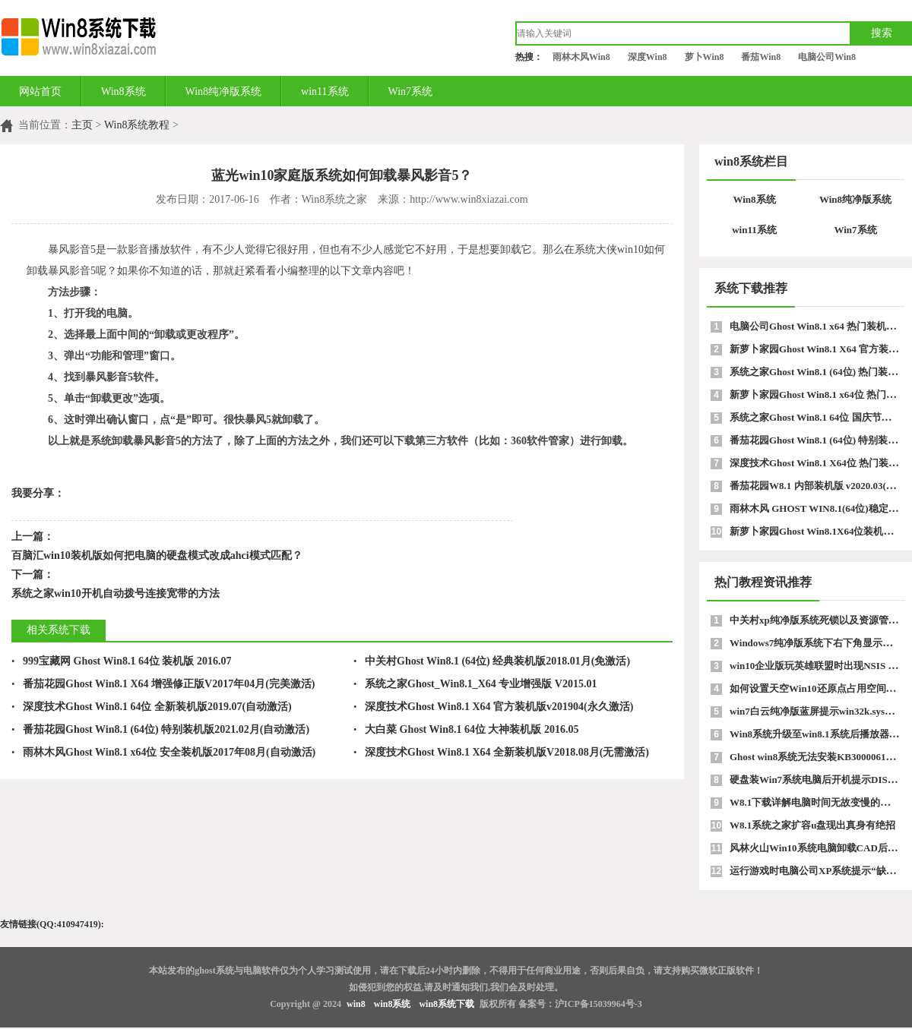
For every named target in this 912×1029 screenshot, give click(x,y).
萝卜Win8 (704, 57)
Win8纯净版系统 (223, 91)
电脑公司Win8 (827, 57)
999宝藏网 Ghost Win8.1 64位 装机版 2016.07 (121, 661)
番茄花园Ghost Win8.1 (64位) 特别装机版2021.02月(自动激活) (160, 729)
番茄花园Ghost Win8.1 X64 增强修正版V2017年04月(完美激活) (163, 684)
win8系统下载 (446, 1004)
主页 (82, 125)
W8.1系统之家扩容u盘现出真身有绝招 (812, 825)
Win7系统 (410, 91)
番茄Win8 (761, 57)
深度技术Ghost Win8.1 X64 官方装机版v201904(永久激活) (493, 706)
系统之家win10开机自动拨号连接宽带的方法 (115, 593)
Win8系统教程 (137, 125)
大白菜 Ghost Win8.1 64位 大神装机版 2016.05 (465, 729)
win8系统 (392, 1004)
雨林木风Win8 (581, 57)
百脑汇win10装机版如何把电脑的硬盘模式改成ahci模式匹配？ (156, 555)
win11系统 (324, 91)
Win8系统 (123, 91)
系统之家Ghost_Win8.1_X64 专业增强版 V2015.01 (475, 684)
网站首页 (40, 91)
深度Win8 (647, 57)
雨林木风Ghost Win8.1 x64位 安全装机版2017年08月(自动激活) (163, 752)
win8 (356, 1004)
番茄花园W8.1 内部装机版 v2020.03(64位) (819, 485)
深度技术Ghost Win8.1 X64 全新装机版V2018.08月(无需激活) (501, 752)
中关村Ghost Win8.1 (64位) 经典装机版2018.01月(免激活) (491, 661)
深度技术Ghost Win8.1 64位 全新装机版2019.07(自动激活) (151, 706)
